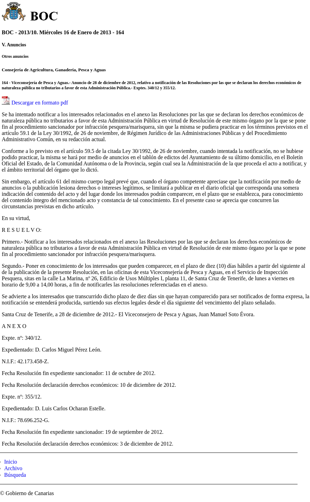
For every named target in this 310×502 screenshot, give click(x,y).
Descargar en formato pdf (39, 103)
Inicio (10, 462)
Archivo (13, 468)
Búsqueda (15, 475)
